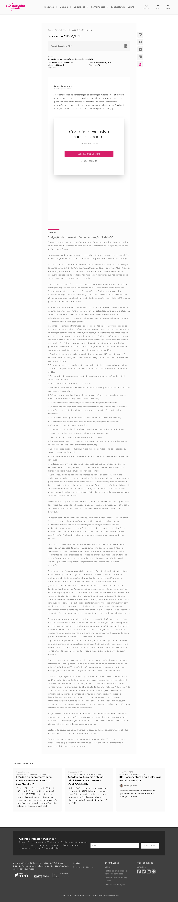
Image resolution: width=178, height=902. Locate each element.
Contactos (141, 867)
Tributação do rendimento (78, 30)
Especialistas (118, 6)
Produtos (49, 6)
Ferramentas (98, 6)
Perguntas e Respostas (83, 867)
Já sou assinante (89, 161)
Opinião (64, 6)
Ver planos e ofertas (89, 154)
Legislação (79, 6)
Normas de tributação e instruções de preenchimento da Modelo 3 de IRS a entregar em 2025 (137, 793)
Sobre (131, 6)
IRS (90, 30)
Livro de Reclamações (115, 884)
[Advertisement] (89, 198)
